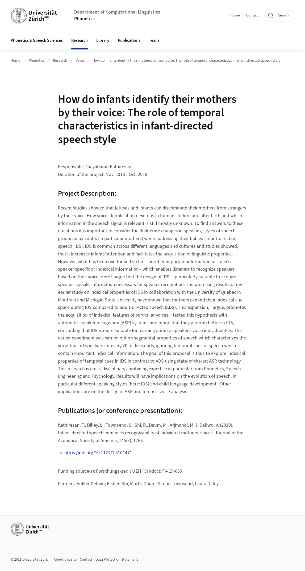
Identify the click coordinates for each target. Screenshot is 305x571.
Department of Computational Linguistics (117, 12)
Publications (129, 40)
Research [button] (79, 40)
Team (154, 40)
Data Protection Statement (116, 559)
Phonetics (84, 18)
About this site (65, 559)
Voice (80, 60)
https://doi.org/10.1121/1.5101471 (98, 453)
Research (60, 60)
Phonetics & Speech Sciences (37, 40)
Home (235, 15)
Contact (252, 15)
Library (102, 40)
